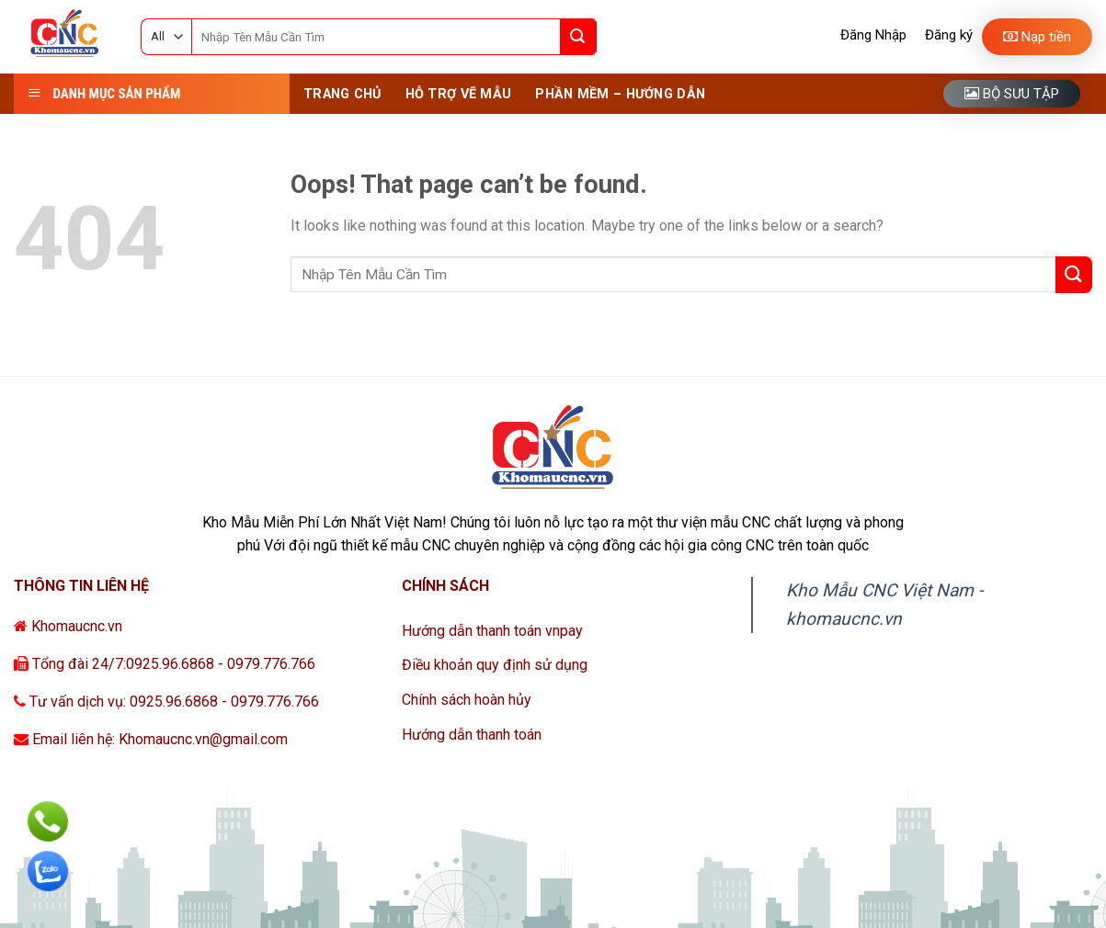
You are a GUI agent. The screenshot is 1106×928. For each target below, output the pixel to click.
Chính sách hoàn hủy (466, 699)
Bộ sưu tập (1011, 93)
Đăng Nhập (873, 35)
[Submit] (578, 36)
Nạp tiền (1037, 36)
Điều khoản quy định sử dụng (494, 664)
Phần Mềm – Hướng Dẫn (620, 94)
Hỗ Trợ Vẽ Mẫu (458, 94)
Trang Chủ (342, 94)
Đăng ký (949, 35)
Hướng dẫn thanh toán (472, 734)
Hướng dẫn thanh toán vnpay (492, 630)
